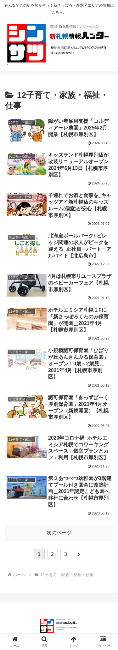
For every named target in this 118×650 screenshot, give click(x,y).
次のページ (59, 532)
